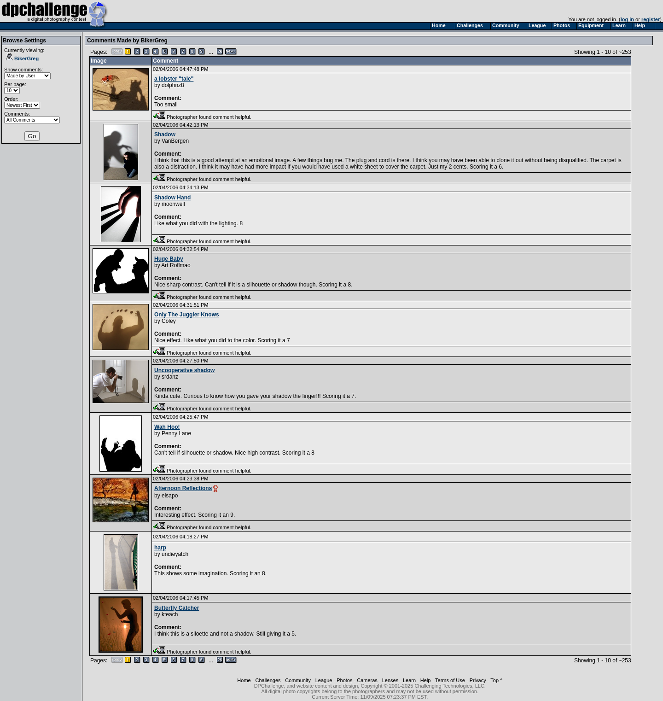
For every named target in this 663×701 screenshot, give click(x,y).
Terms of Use (450, 680)
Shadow (164, 134)
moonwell (173, 204)
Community (298, 680)
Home (243, 680)
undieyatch (175, 554)
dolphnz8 (173, 85)
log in (627, 19)
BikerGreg (22, 58)
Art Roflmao (175, 265)
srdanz (170, 377)
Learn (409, 680)
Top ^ (496, 680)
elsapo (170, 495)
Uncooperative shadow (184, 370)
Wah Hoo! (167, 427)
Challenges (267, 680)
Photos (344, 680)
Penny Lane (176, 433)
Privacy (478, 680)
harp (160, 547)
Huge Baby (168, 259)
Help (425, 680)
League (323, 680)
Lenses (390, 680)
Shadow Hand (172, 197)
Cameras (367, 680)
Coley (169, 321)
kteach (170, 614)
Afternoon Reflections (183, 488)
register (650, 19)
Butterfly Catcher (176, 608)
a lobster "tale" (173, 79)
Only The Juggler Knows (186, 314)
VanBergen (175, 141)
